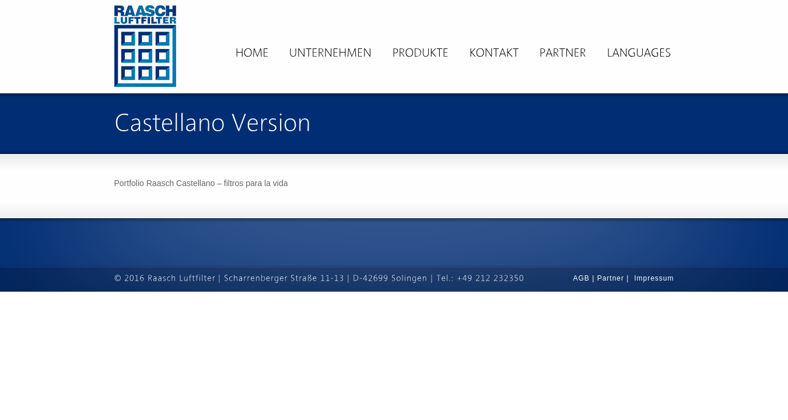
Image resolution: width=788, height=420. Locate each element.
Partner (610, 278)
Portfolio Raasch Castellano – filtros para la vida (201, 183)
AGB (583, 278)
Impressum (654, 278)
